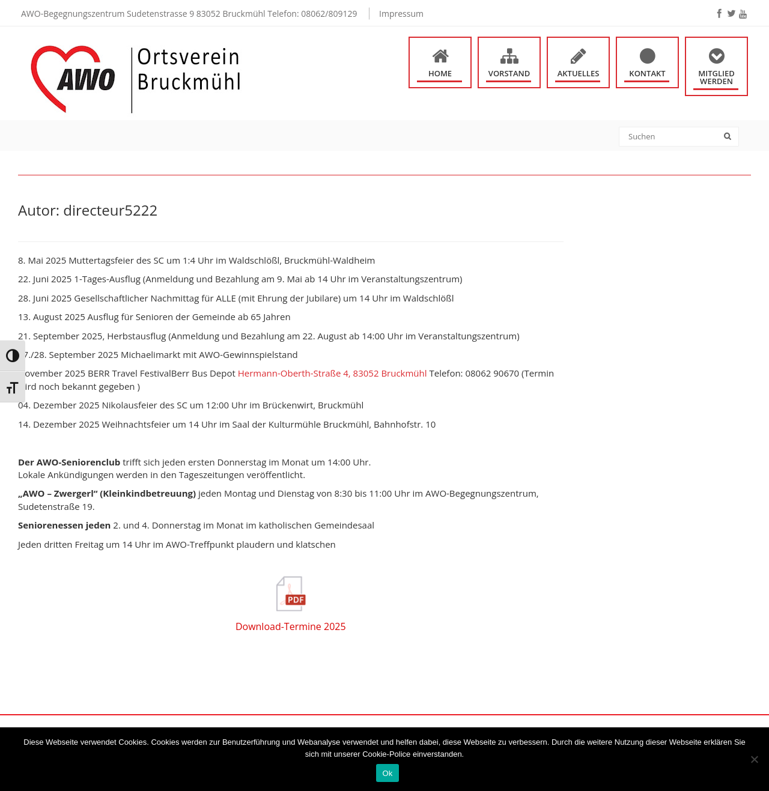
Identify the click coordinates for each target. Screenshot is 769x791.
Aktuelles (579, 73)
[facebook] (719, 13)
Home (440, 73)
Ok (387, 773)
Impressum (401, 13)
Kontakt (647, 73)
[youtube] (742, 14)
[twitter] (731, 13)
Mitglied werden (716, 77)
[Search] (731, 137)
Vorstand (509, 73)
